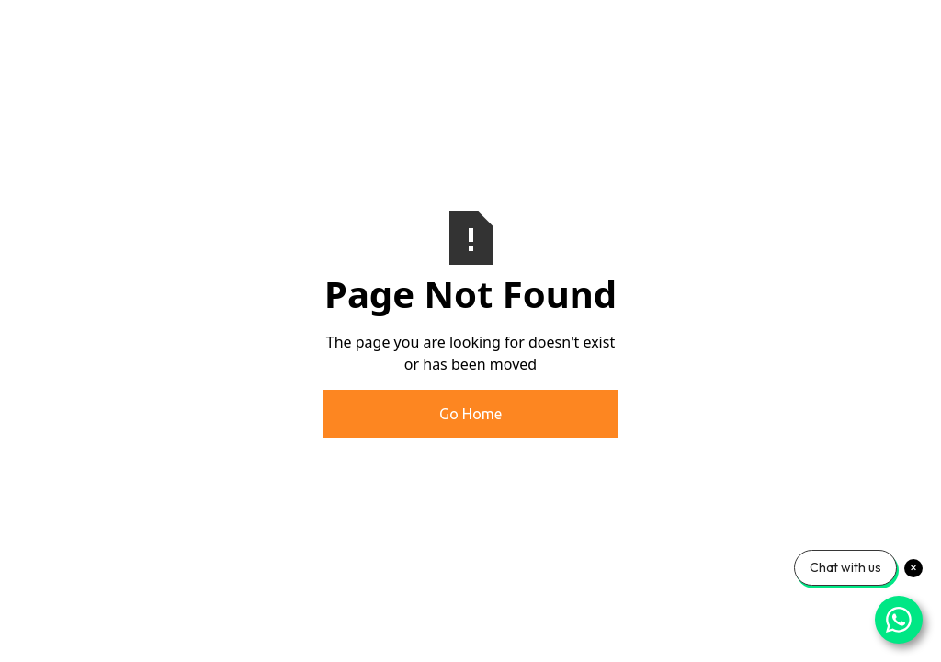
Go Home (470, 413)
